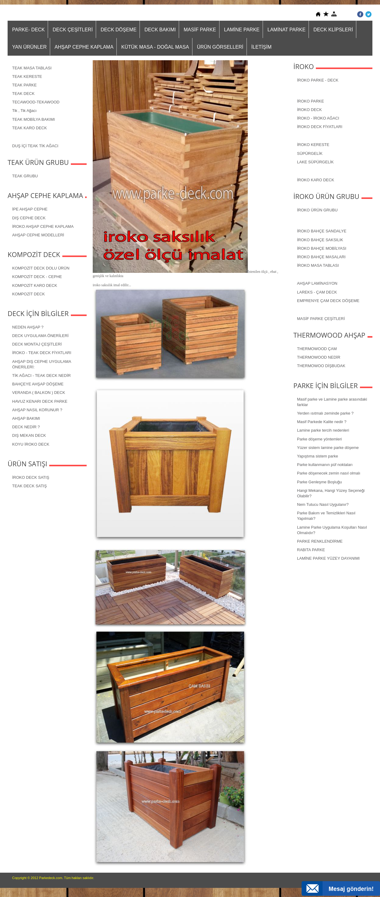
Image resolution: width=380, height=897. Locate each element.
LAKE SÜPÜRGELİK (315, 162)
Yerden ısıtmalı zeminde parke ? (325, 413)
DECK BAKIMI (160, 29)
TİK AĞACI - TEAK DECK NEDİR (41, 375)
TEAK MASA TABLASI (32, 68)
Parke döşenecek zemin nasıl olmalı (328, 473)
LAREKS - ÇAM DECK (317, 292)
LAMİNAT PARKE (287, 29)
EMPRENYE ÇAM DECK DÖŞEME (328, 300)
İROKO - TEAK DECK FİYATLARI (41, 352)
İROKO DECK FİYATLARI (319, 126)
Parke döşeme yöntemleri (319, 439)
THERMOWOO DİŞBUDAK (321, 365)
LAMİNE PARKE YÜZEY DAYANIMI (328, 558)
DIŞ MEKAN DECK (29, 435)
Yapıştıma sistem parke (317, 456)
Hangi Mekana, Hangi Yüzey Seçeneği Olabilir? (330, 493)
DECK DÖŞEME (118, 29)
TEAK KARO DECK (29, 128)
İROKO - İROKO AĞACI (318, 118)
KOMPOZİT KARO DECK (34, 285)
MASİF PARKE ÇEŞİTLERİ (321, 318)
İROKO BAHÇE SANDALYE (321, 231)
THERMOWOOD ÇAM (317, 348)
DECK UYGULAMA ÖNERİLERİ (40, 335)
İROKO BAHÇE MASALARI (321, 257)
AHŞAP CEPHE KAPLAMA (84, 47)
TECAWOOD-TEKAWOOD (36, 102)
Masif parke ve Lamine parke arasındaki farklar (332, 402)
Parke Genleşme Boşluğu (319, 482)
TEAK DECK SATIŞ (29, 486)
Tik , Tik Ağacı (24, 110)
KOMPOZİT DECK (28, 294)
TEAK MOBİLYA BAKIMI (33, 119)
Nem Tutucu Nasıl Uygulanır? (323, 504)
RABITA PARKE (311, 550)
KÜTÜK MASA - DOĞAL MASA (155, 47)
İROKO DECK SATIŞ (30, 477)
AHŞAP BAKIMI (26, 418)
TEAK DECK (23, 93)
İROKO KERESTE (313, 144)
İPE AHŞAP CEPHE (29, 209)
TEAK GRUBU (25, 176)
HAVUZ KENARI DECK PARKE (39, 401)
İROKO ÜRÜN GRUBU (317, 210)
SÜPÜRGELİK (310, 153)
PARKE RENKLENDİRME (320, 541)
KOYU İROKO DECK (30, 444)
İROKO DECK (309, 109)
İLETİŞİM (261, 47)
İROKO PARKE (310, 101)
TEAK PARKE (24, 85)
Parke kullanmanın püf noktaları (325, 464)
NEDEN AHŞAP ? (27, 327)
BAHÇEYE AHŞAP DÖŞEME (38, 384)
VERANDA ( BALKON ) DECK (38, 392)
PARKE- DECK (28, 29)
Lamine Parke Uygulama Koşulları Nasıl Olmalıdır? (332, 530)
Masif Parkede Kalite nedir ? (322, 421)
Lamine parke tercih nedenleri (323, 430)
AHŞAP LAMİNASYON (317, 283)
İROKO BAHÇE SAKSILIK (320, 240)
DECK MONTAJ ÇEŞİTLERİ (37, 344)
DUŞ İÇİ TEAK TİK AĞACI (35, 146)
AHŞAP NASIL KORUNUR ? (37, 410)
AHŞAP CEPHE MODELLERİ (38, 235)
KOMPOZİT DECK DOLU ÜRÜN (40, 268)
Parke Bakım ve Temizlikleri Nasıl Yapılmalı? (326, 516)
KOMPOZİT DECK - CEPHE (37, 276)
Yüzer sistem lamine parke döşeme (328, 447)
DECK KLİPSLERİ (333, 29)
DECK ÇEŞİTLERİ (73, 29)
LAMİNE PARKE (242, 29)
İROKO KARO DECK (315, 180)
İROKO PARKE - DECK (317, 80)
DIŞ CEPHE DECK (29, 218)
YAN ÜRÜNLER (29, 47)
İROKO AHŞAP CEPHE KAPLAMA (43, 226)
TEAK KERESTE (27, 76)
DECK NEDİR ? (26, 427)
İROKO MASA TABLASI (318, 265)
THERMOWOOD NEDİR (318, 357)
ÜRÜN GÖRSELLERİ (220, 47)
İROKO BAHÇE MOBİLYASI (321, 248)
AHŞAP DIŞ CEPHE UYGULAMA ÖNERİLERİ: (41, 364)
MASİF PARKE (200, 29)
